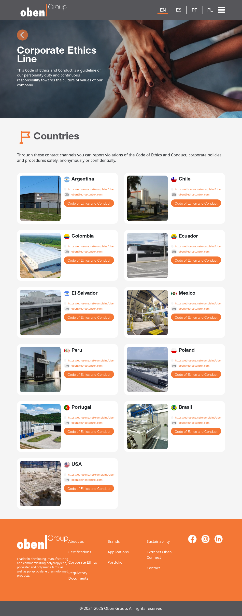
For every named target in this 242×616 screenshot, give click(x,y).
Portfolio (115, 562)
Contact (153, 567)
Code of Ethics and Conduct (89, 203)
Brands (114, 541)
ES (179, 10)
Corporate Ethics (82, 562)
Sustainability (158, 541)
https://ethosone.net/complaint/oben (91, 189)
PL (210, 10)
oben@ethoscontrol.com (86, 194)
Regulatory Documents (78, 575)
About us (76, 541)
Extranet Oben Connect (159, 554)
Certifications (79, 551)
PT (194, 10)
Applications (118, 551)
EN (163, 10)
